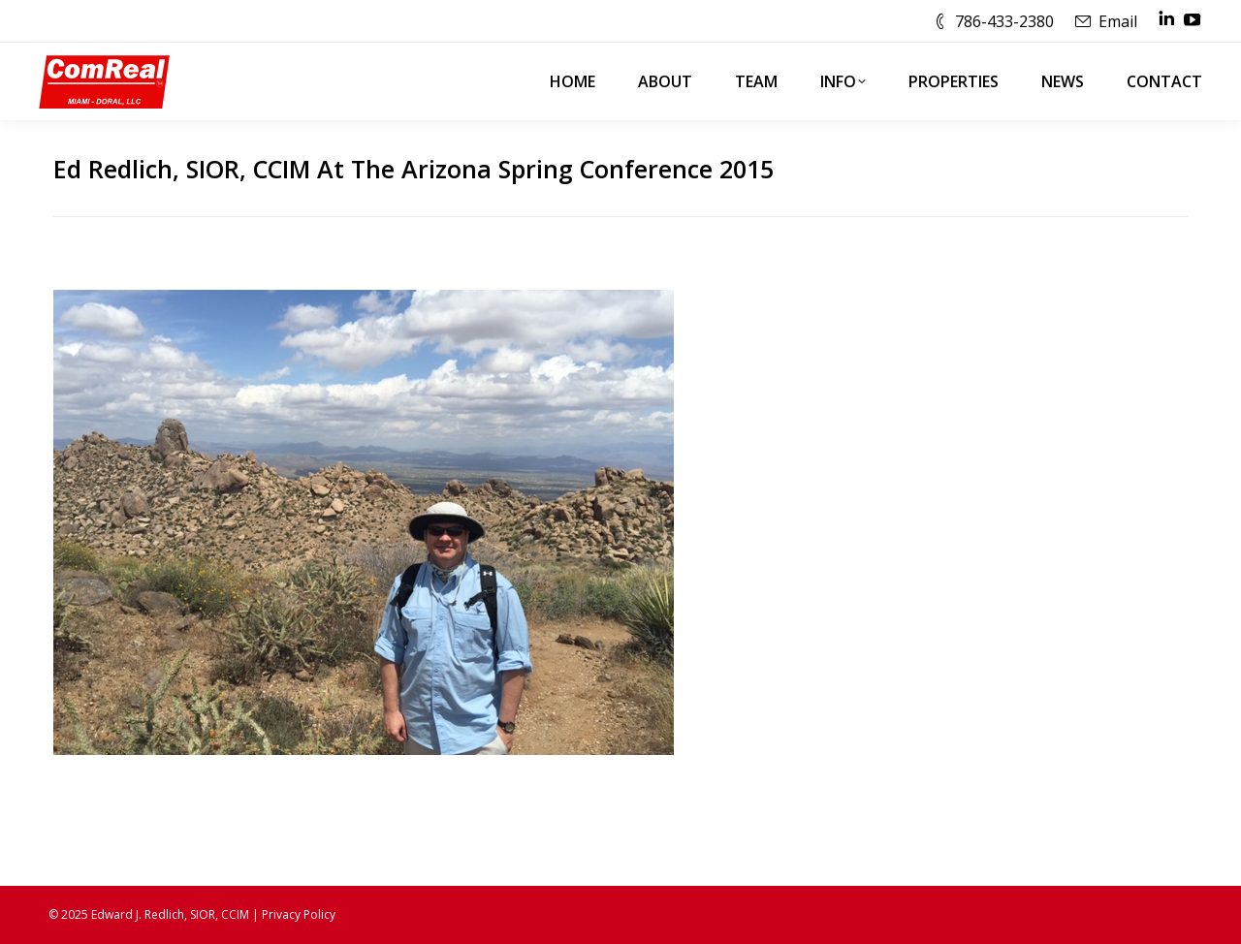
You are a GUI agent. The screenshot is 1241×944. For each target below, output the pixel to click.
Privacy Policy (298, 914)
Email (1117, 21)
